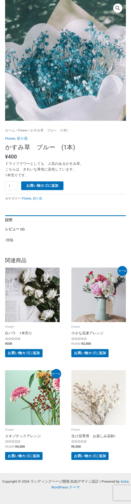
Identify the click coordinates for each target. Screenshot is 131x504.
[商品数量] (11, 185)
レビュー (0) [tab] (15, 229)
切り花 (22, 138)
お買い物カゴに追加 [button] (24, 353)
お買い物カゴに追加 (42, 185)
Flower (23, 130)
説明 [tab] (8, 220)
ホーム (10, 130)
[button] (117, 8)
